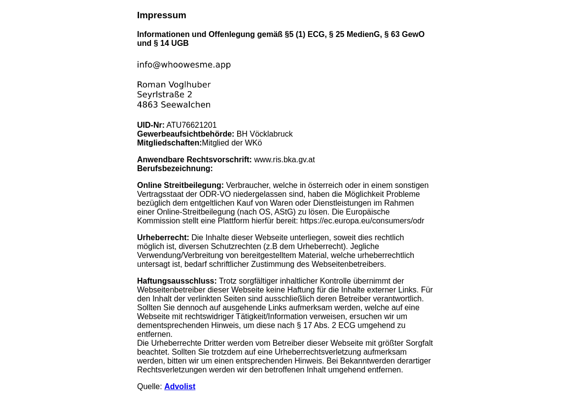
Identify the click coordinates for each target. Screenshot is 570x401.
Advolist (179, 386)
